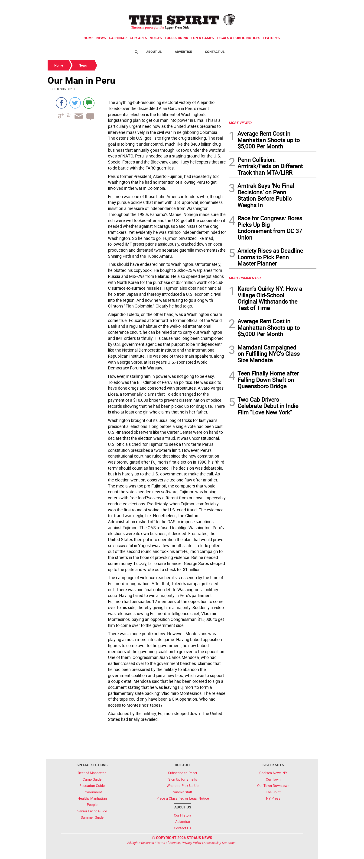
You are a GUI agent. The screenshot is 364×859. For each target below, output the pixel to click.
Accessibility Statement (220, 842)
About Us (154, 51)
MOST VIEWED (240, 122)
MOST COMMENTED (244, 278)
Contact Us (215, 51)
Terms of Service (168, 842)
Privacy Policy (192, 842)
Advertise (183, 51)
